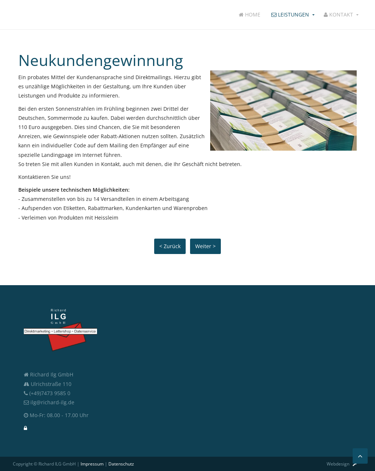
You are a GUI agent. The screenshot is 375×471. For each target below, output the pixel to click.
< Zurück (170, 246)
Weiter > (205, 246)
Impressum (92, 464)
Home (249, 14)
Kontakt (338, 14)
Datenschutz (121, 464)
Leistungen (290, 14)
